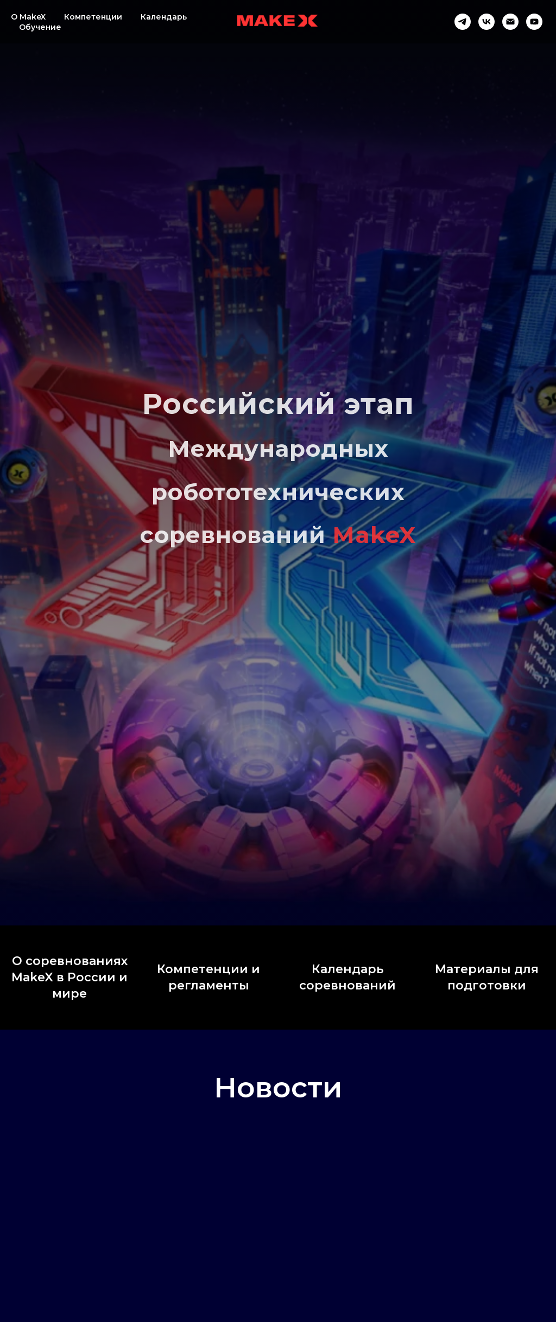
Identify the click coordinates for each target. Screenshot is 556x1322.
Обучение (40, 27)
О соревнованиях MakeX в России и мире (69, 977)
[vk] (486, 22)
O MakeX (28, 17)
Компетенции (93, 17)
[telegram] (462, 22)
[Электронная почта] (510, 22)
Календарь (164, 17)
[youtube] (534, 22)
